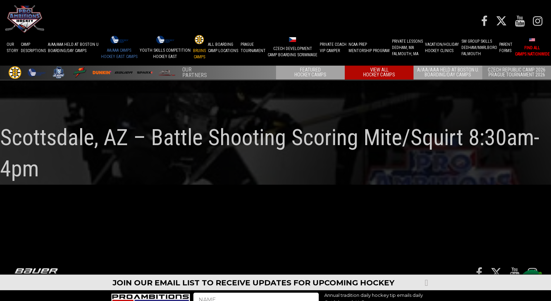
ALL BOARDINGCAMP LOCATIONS (223, 47)
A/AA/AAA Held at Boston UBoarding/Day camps (73, 47)
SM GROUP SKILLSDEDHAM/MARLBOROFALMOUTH (479, 47)
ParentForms (505, 47)
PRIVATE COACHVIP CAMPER (333, 47)
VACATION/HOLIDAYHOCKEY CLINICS (442, 47)
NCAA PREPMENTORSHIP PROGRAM (369, 47)
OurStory (12, 47)
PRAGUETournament (253, 47)
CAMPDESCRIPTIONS (33, 47)
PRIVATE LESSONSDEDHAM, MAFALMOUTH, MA (407, 47)
